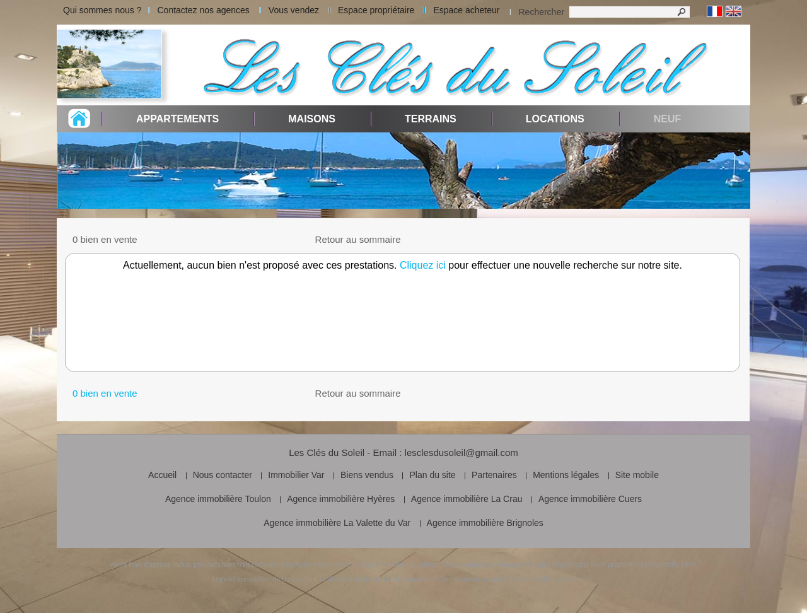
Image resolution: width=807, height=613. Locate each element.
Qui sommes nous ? (102, 10)
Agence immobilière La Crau (467, 499)
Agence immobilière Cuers (590, 499)
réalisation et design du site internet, (376, 579)
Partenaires (494, 475)
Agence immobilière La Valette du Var (337, 523)
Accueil (162, 475)
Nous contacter (222, 475)
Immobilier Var (296, 475)
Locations (555, 119)
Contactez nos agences (204, 10)
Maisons (311, 119)
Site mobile (637, 475)
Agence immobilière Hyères (341, 499)
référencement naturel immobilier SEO (493, 579)
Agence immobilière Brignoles (485, 523)
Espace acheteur (466, 10)
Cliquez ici (423, 265)
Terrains (430, 119)
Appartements (177, 119)
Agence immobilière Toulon (218, 499)
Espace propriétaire (376, 10)
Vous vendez (294, 10)
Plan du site (432, 475)
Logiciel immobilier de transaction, (265, 579)
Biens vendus (366, 475)
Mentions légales (566, 475)
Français (715, 12)
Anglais (733, 12)
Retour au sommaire (358, 239)
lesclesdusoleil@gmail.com (461, 452)
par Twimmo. (574, 579)
